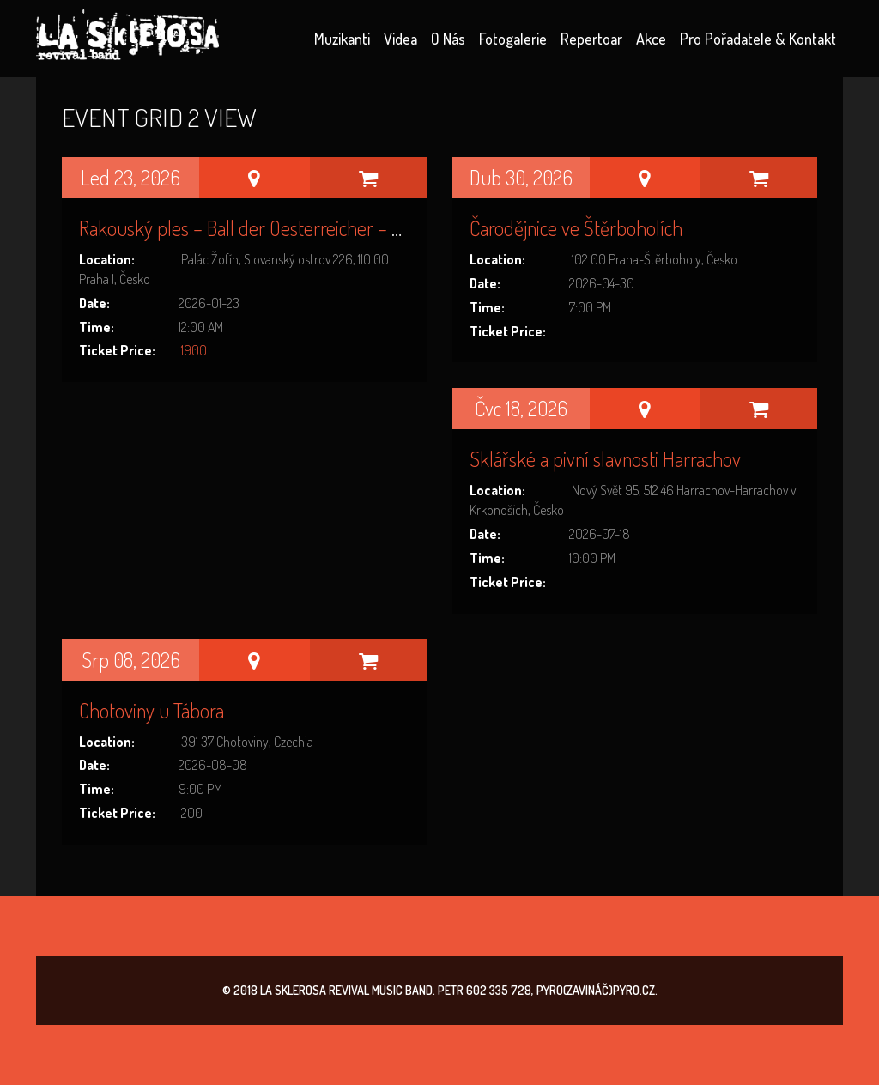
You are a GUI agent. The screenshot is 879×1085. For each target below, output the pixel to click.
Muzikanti (342, 38)
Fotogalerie (513, 38)
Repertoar (591, 38)
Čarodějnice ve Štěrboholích (576, 228)
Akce (651, 38)
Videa (400, 38)
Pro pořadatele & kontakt (758, 38)
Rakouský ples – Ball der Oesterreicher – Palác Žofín (276, 228)
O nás (448, 38)
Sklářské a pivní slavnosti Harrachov (605, 459)
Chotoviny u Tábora (151, 710)
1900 (194, 350)
